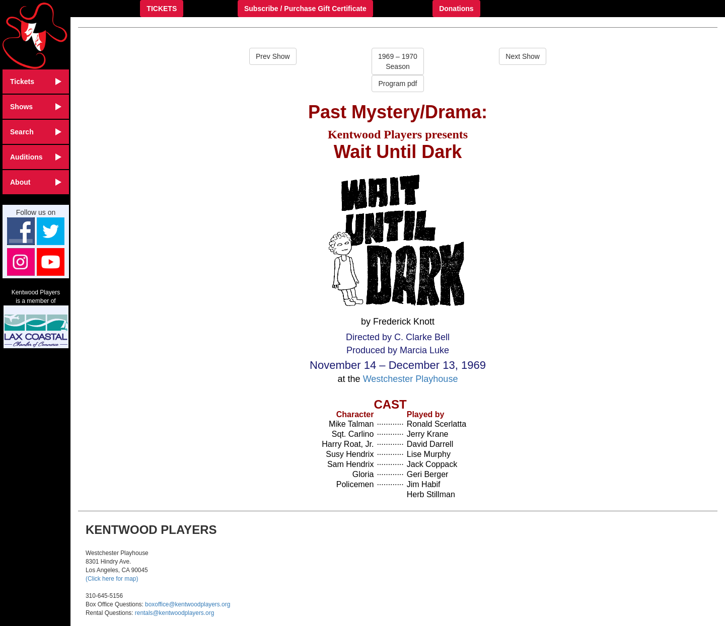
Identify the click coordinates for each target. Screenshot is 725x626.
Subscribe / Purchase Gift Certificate (305, 9)
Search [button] (35, 132)
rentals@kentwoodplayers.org (174, 612)
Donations (456, 9)
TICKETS (162, 9)
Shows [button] (35, 107)
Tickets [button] (35, 81)
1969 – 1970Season (397, 61)
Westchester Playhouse (410, 379)
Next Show (522, 56)
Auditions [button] (35, 157)
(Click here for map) (112, 578)
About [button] (35, 182)
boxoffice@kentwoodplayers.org (187, 604)
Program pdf (397, 84)
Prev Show (273, 56)
